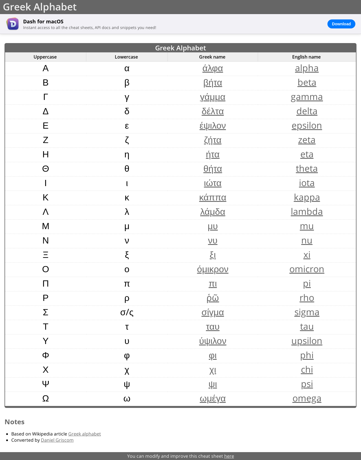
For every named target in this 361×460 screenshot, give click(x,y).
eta (307, 154)
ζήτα (212, 139)
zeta (307, 139)
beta (307, 82)
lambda (307, 211)
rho (307, 297)
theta (307, 168)
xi (307, 254)
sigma (307, 312)
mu (307, 226)
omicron (306, 269)
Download (341, 24)
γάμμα (212, 96)
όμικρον (212, 269)
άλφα (212, 68)
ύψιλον (212, 340)
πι (213, 283)
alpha (307, 68)
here (229, 456)
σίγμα (212, 312)
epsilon (307, 125)
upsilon (306, 340)
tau (307, 326)
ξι (213, 254)
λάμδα (212, 211)
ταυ (212, 326)
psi (307, 384)
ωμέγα (213, 398)
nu (306, 240)
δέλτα (213, 111)
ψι (212, 384)
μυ (213, 226)
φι (213, 355)
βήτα (212, 82)
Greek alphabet (84, 434)
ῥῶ (212, 297)
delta (307, 111)
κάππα (212, 197)
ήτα (212, 154)
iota (307, 183)
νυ (213, 240)
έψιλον (213, 125)
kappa (307, 197)
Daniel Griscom (57, 440)
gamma (307, 96)
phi (307, 355)
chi (307, 369)
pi (307, 283)
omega (307, 398)
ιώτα (212, 183)
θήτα (212, 168)
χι (212, 369)
